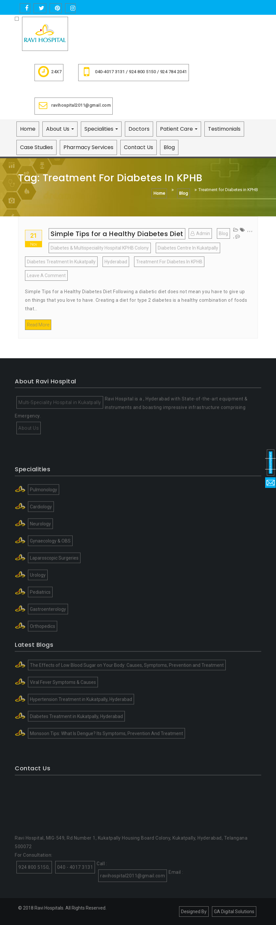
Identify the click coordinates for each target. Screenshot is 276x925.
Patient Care (178, 129)
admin (200, 233)
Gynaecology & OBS (50, 597)
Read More (38, 324)
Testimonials (224, 129)
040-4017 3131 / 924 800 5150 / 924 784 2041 (133, 72)
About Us (60, 129)
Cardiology (41, 563)
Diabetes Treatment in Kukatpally (61, 261)
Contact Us (138, 147)
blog (223, 233)
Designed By (194, 911)
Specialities (101, 129)
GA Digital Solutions (234, 911)
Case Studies (36, 147)
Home (27, 129)
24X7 (48, 72)
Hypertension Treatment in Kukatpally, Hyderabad (81, 734)
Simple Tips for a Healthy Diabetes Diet (117, 233)
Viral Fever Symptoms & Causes (63, 717)
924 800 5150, (34, 911)
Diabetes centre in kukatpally (188, 248)
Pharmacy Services (88, 147)
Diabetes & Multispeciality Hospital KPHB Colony (100, 248)
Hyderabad (115, 261)
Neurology (40, 580)
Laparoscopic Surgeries (54, 614)
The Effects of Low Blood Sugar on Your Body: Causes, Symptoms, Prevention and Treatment (127, 700)
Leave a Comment (47, 276)
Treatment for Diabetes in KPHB (169, 261)
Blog (169, 147)
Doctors (139, 129)
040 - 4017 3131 (75, 911)
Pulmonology (43, 546)
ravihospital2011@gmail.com (73, 106)
